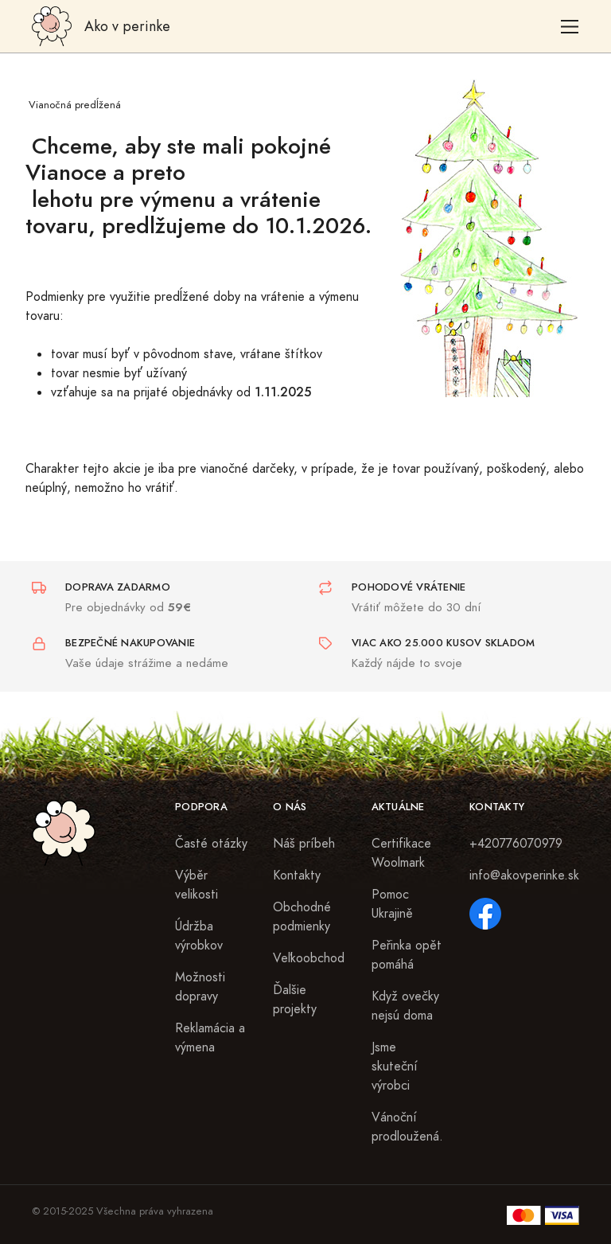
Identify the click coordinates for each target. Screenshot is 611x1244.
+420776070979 (515, 843)
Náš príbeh (304, 843)
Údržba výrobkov (199, 936)
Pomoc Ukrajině (392, 904)
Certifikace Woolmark (401, 853)
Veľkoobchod (308, 958)
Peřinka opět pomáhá (407, 955)
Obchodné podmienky (302, 917)
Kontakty (297, 875)
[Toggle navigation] (570, 27)
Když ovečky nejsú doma (405, 1006)
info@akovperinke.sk (524, 875)
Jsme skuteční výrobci (395, 1066)
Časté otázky (211, 843)
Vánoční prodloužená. (407, 1127)
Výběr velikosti (196, 885)
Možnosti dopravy (200, 987)
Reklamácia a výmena (210, 1038)
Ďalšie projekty (295, 999)
